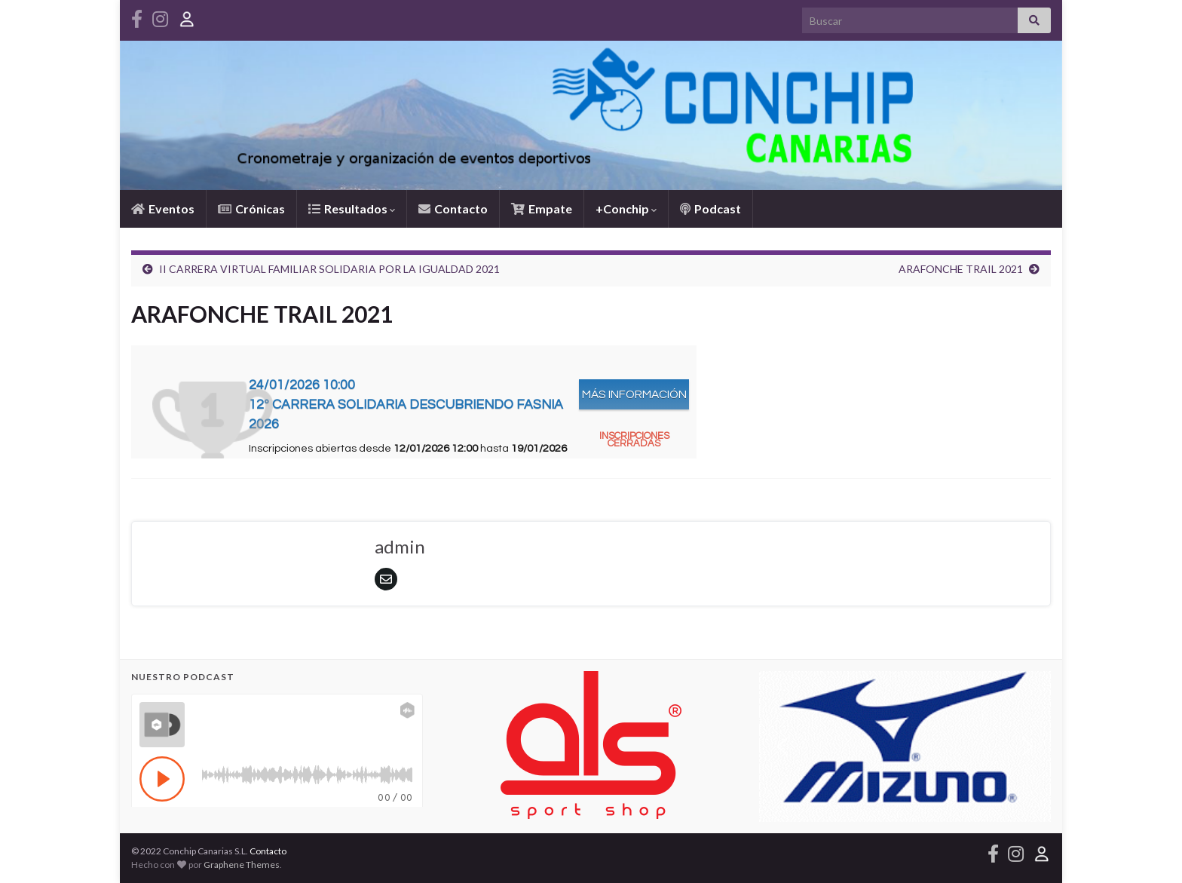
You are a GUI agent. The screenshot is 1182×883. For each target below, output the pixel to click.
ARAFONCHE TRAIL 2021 (961, 268)
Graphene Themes (242, 864)
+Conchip (626, 208)
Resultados (351, 208)
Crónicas (251, 208)
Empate (541, 208)
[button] (782, 746)
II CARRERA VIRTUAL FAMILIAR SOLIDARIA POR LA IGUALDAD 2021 (329, 268)
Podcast (710, 208)
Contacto (453, 208)
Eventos (162, 208)
